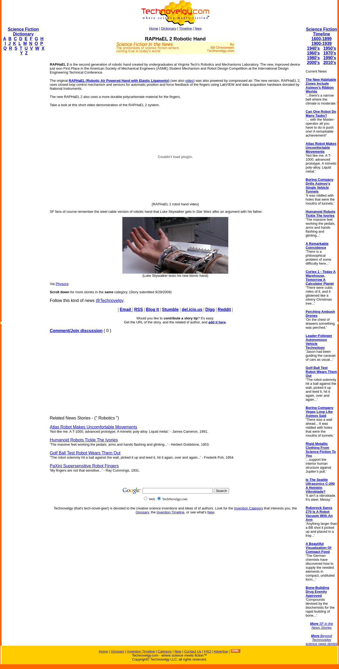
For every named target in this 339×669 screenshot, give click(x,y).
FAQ (207, 651)
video (189, 81)
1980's (313, 58)
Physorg (62, 284)
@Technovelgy (109, 300)
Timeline (185, 28)
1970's (329, 53)
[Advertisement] (23, 139)
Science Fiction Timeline (321, 31)
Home (153, 28)
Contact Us (192, 651)
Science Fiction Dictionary (23, 31)
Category (165, 651)
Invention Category (248, 508)
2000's (313, 62)
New (198, 28)
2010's (329, 62)
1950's (329, 48)
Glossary (142, 512)
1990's (329, 58)
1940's (313, 48)
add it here (217, 322)
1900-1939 (321, 43)
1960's (313, 53)
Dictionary (168, 28)
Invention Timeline (170, 512)
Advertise (220, 651)
